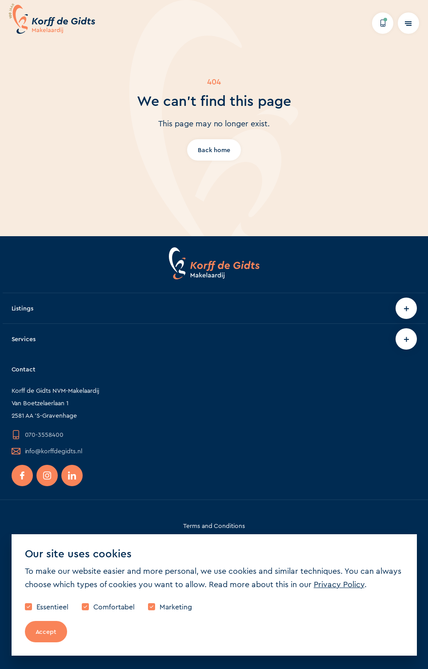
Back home (214, 149)
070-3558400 (38, 434)
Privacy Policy (339, 584)
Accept (46, 631)
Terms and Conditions (214, 525)
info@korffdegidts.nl (47, 451)
